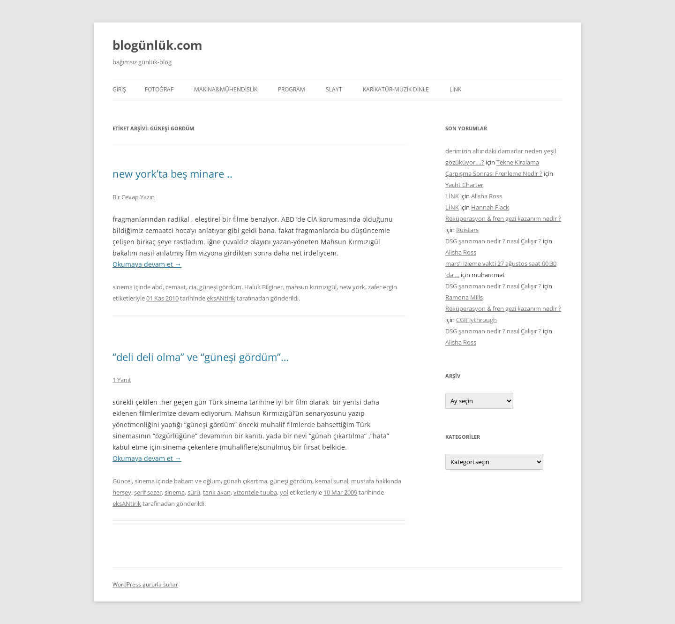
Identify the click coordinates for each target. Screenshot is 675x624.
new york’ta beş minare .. (172, 173)
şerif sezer (148, 492)
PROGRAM (291, 89)
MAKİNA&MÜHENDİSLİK (225, 89)
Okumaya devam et (146, 264)
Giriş (119, 89)
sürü (194, 492)
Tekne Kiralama (517, 162)
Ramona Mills (464, 297)
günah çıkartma (245, 481)
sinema (122, 287)
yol (284, 492)
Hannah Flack (490, 207)
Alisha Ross (486, 196)
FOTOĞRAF (159, 89)
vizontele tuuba (255, 492)
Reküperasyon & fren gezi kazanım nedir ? (503, 218)
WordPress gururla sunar (145, 584)
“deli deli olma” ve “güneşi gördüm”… (200, 357)
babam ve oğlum (197, 481)
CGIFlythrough (476, 320)
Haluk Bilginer (263, 287)
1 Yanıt (121, 380)
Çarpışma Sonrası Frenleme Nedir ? (493, 173)
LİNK (455, 89)
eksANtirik (221, 298)
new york (352, 287)
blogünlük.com (157, 45)
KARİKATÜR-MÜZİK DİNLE (396, 89)
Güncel (122, 481)
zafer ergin (382, 287)
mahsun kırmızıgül (311, 287)
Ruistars (467, 230)
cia (192, 287)
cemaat (175, 287)
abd (157, 287)
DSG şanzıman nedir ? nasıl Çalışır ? (493, 241)
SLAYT (334, 89)
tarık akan (217, 492)
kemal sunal (331, 481)
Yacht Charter (464, 184)
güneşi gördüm (220, 287)
